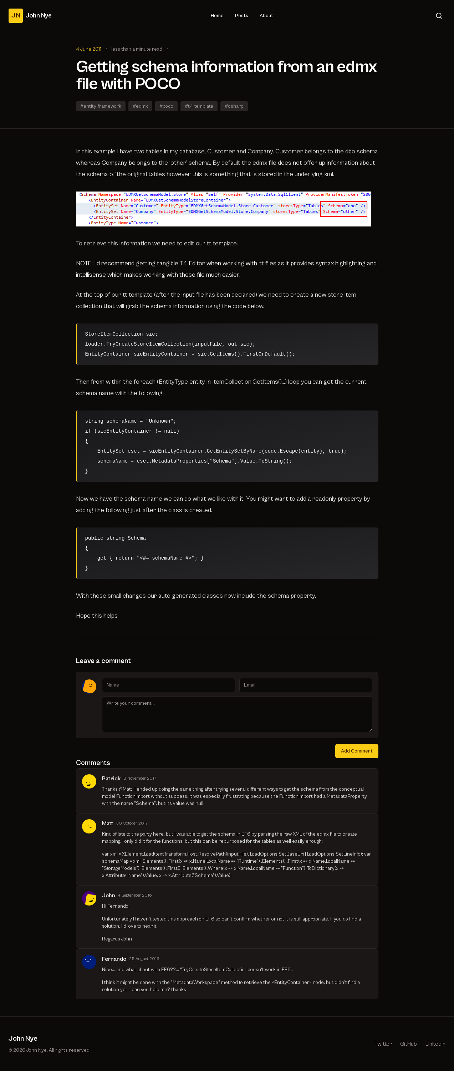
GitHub (408, 1044)
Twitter (383, 1044)
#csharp (234, 106)
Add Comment (357, 751)
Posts (241, 16)
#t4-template (199, 106)
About (266, 16)
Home (217, 16)
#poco (166, 106)
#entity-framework (100, 106)
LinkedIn (435, 1044)
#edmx (140, 106)
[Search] (439, 15)
